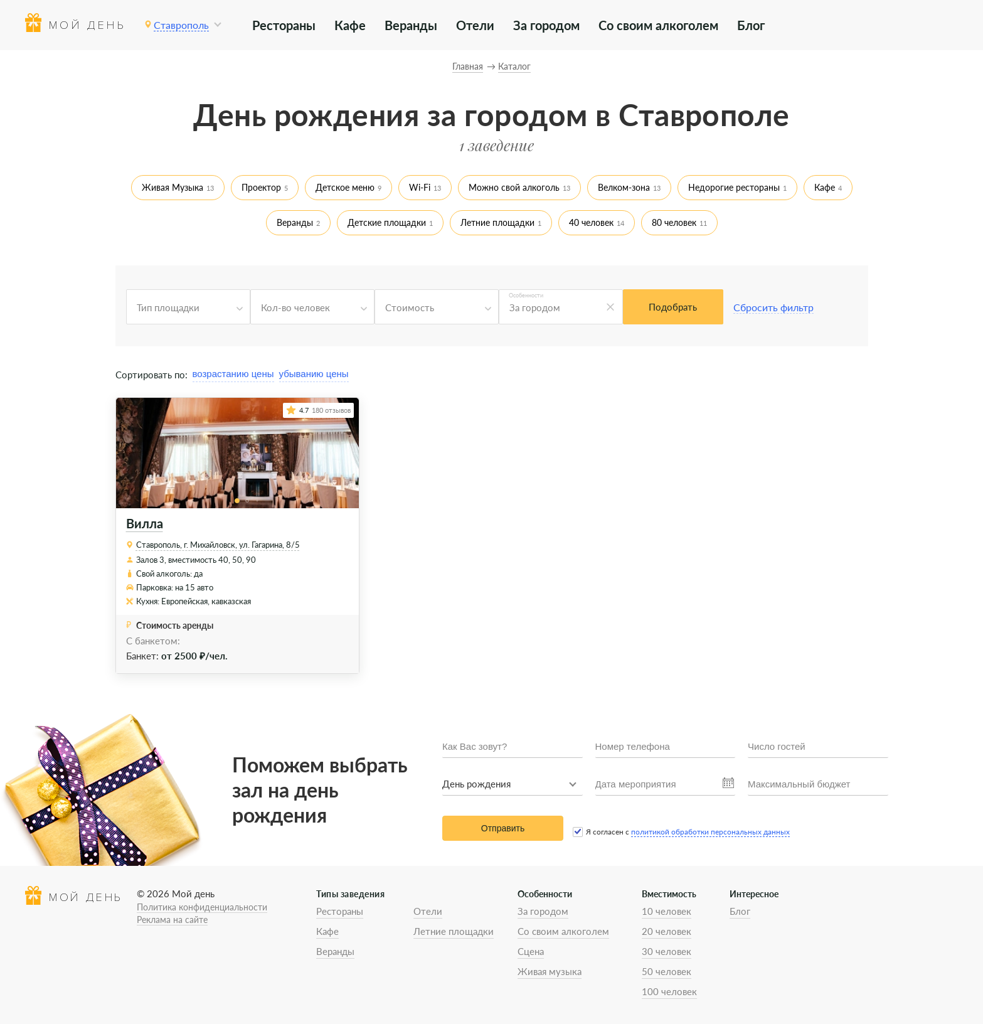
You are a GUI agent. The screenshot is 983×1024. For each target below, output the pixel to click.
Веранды (411, 25)
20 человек (666, 931)
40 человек (591, 222)
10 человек (666, 911)
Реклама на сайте (172, 919)
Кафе (350, 25)
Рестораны (284, 25)
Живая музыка (550, 971)
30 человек (666, 951)
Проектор (261, 187)
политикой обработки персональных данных (710, 831)
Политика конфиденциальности (202, 907)
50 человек (666, 971)
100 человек (669, 991)
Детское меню (345, 187)
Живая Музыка (172, 187)
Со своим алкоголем (658, 25)
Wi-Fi (419, 187)
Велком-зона (624, 187)
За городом (546, 25)
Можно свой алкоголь (514, 187)
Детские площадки (387, 222)
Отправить (502, 828)
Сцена (531, 951)
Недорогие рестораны (734, 187)
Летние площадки (497, 222)
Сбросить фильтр (773, 307)
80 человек (674, 222)
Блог (751, 25)
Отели (475, 25)
